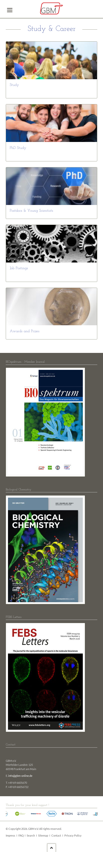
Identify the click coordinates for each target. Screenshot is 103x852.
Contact (56, 835)
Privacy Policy (73, 835)
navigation (9, 10)
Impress (10, 835)
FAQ (21, 835)
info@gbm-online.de (20, 775)
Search (31, 835)
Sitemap (43, 835)
